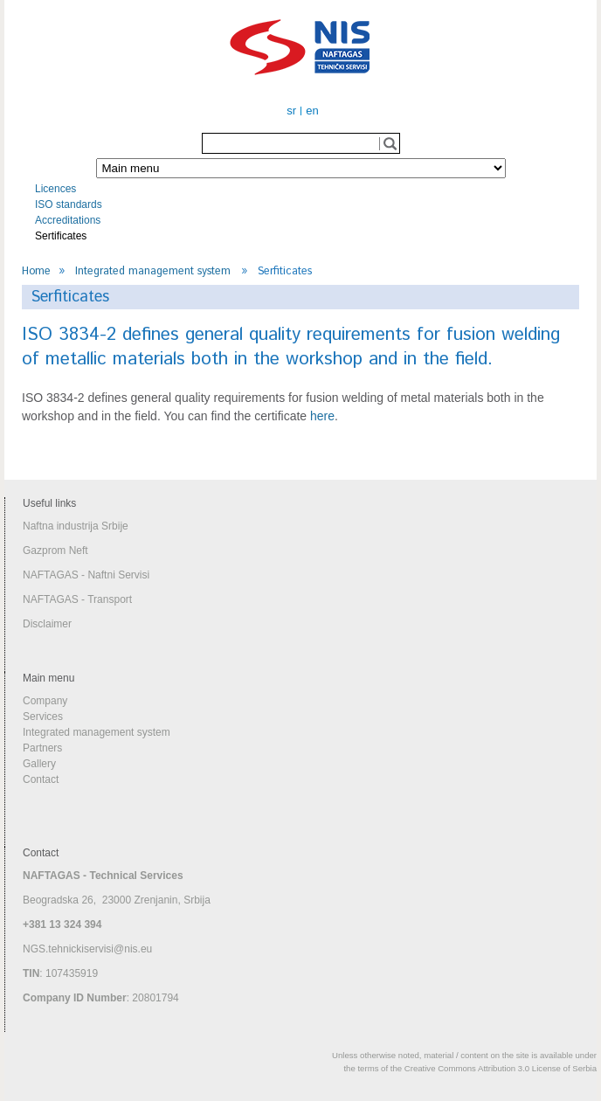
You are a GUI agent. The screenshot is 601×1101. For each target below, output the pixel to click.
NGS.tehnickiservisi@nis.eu (87, 949)
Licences (55, 189)
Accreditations (67, 220)
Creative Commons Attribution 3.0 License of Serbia (500, 1068)
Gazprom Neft (55, 550)
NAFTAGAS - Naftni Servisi (86, 575)
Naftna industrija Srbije (75, 526)
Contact (41, 779)
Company (45, 701)
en (312, 110)
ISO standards (68, 204)
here (322, 416)
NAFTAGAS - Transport (77, 599)
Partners (42, 748)
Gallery (39, 764)
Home (36, 271)
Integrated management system (153, 271)
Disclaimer (47, 624)
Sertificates (60, 236)
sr (291, 110)
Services (43, 716)
